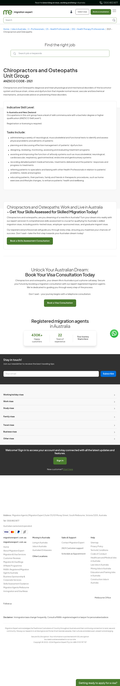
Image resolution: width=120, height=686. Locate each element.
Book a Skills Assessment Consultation (30, 241)
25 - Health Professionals (57, 29)
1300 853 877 (108, 2)
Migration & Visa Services (14, 555)
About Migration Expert (13, 551)
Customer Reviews (12, 558)
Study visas (8, 408)
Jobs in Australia (18, 29)
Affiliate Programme (12, 566)
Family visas (9, 417)
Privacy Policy (97, 547)
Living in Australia (39, 543)
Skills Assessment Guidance (16, 584)
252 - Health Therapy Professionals (88, 29)
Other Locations (39, 556)
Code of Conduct (99, 554)
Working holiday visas (13, 395)
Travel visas (8, 425)
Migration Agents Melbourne (16, 588)
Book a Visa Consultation (60, 303)
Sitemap (94, 543)
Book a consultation (101, 12)
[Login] (72, 12)
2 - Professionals (36, 29)
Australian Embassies (42, 550)
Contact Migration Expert (73, 543)
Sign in (60, 461)
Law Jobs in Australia (100, 565)
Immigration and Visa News (15, 591)
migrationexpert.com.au (14, 538)
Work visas (8, 401)
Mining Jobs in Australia (101, 569)
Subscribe (108, 374)
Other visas (8, 439)
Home (6, 29)
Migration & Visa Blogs (13, 562)
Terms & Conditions (99, 550)
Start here (68, 469)
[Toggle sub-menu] (114, 394)
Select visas (82, 12)
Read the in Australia (60, 3)
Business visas (10, 432)
